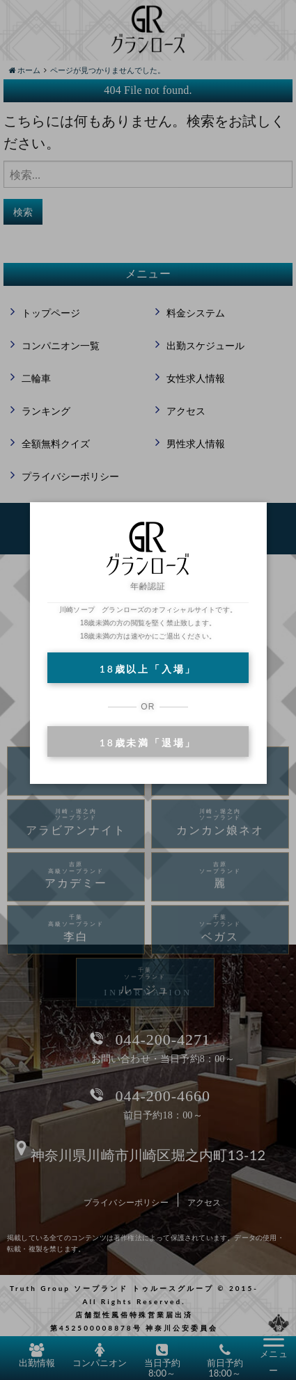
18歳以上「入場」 (148, 669)
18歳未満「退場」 (148, 742)
